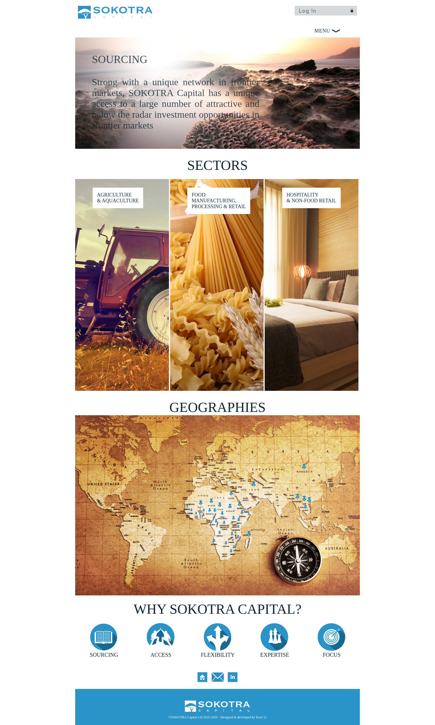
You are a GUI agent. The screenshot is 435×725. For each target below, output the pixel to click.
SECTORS (217, 165)
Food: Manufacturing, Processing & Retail (219, 200)
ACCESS (160, 655)
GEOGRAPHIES (217, 407)
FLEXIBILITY (218, 655)
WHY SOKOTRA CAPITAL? (217, 609)
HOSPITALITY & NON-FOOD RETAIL (312, 197)
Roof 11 (261, 717)
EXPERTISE (274, 655)
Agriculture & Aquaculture (118, 197)
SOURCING (104, 655)
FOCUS (331, 655)
